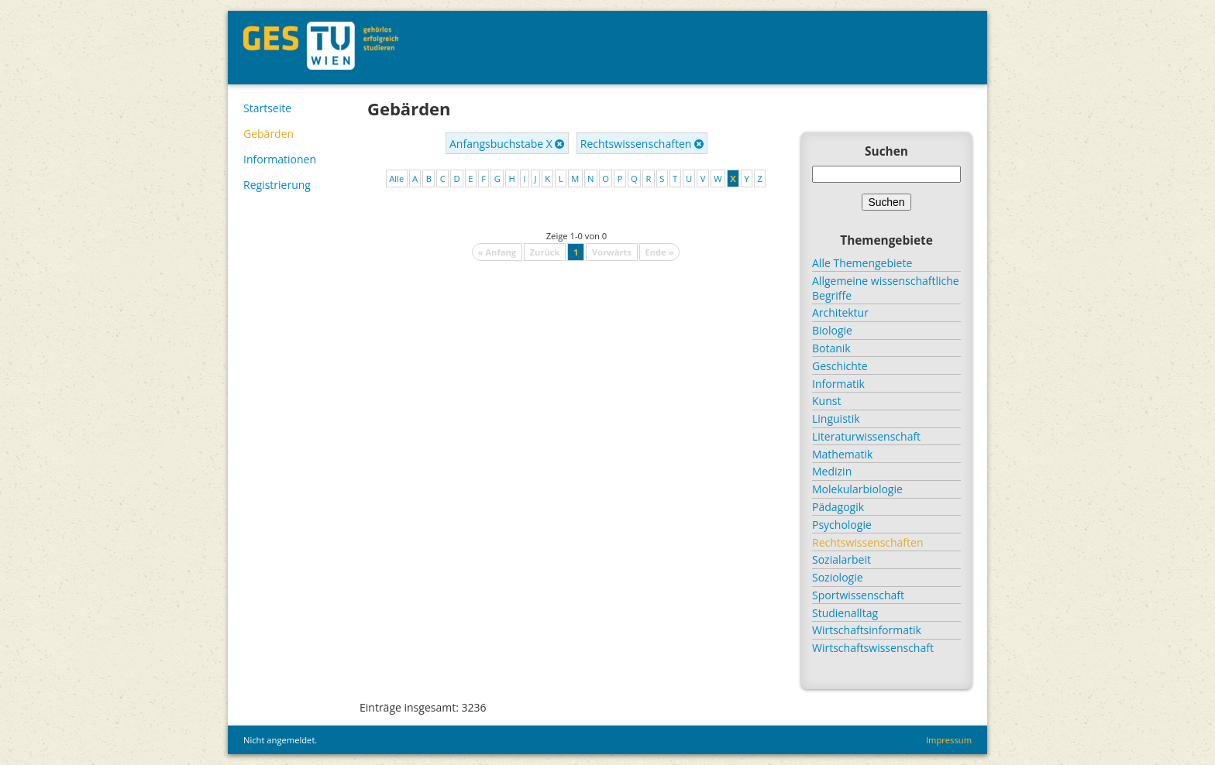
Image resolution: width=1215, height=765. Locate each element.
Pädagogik (838, 506)
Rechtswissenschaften (642, 143)
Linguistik (836, 418)
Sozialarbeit (841, 559)
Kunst (826, 400)
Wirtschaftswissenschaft (873, 647)
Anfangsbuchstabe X (506, 143)
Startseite (267, 108)
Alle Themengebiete (862, 263)
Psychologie (842, 524)
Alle (396, 178)
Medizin (832, 471)
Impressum (949, 740)
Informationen (279, 159)
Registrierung (277, 184)
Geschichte (840, 365)
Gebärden (268, 133)
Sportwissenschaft (858, 595)
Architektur (840, 312)
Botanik (831, 348)
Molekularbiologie (857, 489)
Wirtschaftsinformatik (866, 630)
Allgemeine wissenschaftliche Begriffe (885, 288)
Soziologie (837, 577)
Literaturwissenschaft (866, 436)
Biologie (832, 330)
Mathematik (842, 454)
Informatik (838, 383)
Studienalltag (845, 612)
